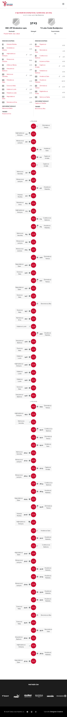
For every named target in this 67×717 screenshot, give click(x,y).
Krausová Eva (6, 114)
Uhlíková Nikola (11, 65)
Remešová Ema (12, 102)
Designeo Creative (56, 712)
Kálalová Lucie (11, 89)
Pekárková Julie (11, 93)
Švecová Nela (11, 86)
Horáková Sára (44, 76)
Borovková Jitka (40, 108)
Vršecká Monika (12, 44)
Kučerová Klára (44, 61)
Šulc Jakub (16, 34)
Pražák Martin (8, 34)
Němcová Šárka (7, 108)
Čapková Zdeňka (40, 103)
